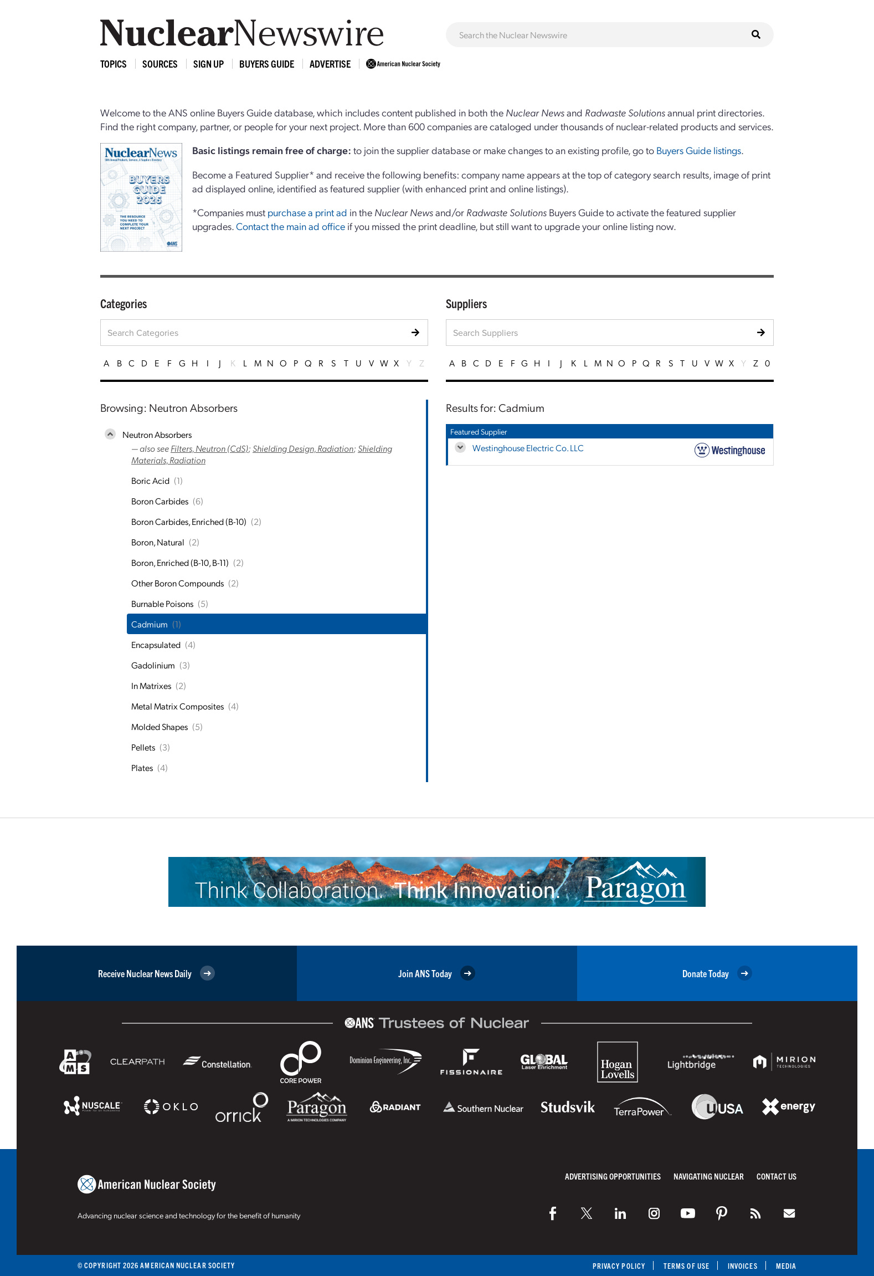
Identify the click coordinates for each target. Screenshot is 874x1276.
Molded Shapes (159, 726)
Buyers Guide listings (698, 150)
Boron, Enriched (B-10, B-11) (180, 562)
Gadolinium (153, 665)
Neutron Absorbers (157, 434)
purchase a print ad (307, 212)
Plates (142, 767)
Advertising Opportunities (613, 1176)
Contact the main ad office (290, 226)
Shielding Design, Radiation (303, 448)
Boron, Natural (157, 542)
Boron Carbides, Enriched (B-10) (188, 521)
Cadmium (149, 624)
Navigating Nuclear (709, 1176)
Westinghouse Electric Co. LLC (528, 447)
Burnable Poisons (162, 603)
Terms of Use (687, 1265)
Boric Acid (150, 480)
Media (786, 1265)
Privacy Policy (619, 1265)
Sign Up (208, 63)
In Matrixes (151, 685)
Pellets (143, 747)
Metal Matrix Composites (177, 706)
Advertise (330, 63)
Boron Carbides (159, 501)
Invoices (743, 1265)
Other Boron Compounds (177, 583)
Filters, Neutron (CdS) (209, 448)
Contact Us (776, 1176)
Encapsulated (156, 644)
